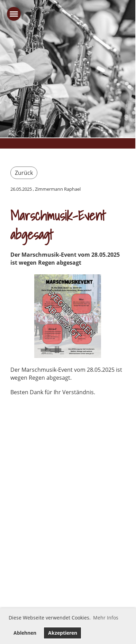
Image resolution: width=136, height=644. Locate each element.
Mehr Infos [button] (105, 617)
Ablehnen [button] (24, 632)
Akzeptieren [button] (62, 632)
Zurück (24, 173)
